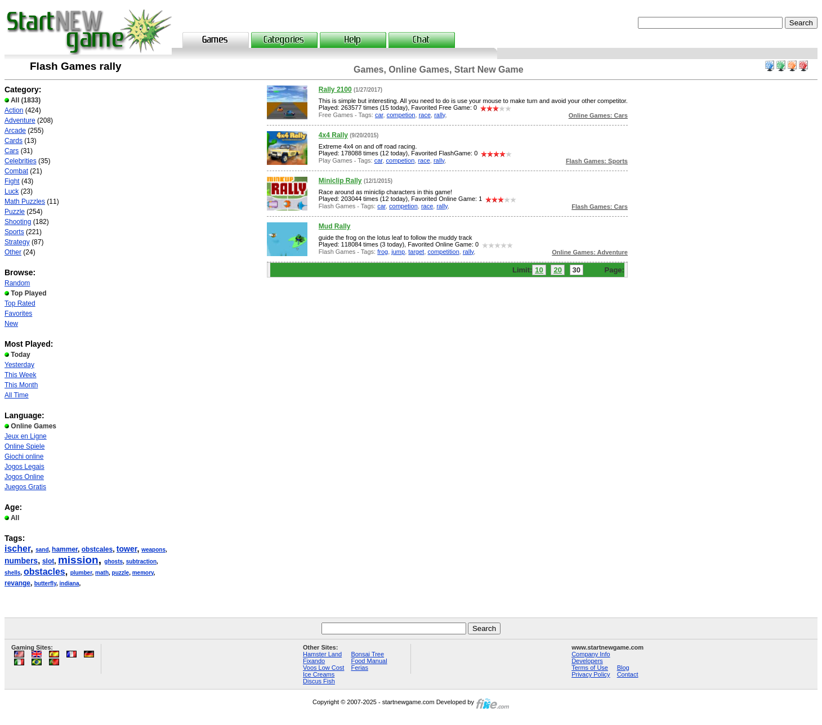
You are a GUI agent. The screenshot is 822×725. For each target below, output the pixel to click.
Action (14, 110)
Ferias (359, 667)
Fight (12, 181)
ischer (17, 548)
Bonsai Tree (367, 654)
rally (439, 114)
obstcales (97, 549)
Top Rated (20, 303)
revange (17, 583)
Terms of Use (589, 667)
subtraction (141, 561)
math (102, 573)
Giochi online (24, 456)
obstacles (44, 571)
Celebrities (21, 161)
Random (17, 283)
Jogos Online (24, 477)
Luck (12, 191)
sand (41, 550)
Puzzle (15, 212)
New (11, 324)
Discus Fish (319, 681)
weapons (153, 550)
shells (12, 573)
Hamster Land (322, 654)
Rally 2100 (335, 89)
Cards (14, 141)
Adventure (20, 120)
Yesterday (19, 365)
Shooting (18, 222)
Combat (16, 171)
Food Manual (369, 660)
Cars (12, 151)
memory (143, 573)
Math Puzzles (25, 201)
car (379, 114)
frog (382, 251)
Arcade (15, 131)
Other (13, 252)
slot (48, 561)
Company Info (590, 654)
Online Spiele (24, 446)
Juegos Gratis (25, 487)
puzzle (120, 573)
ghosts (113, 561)
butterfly (45, 583)
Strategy (17, 242)
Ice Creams (318, 674)
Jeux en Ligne (26, 436)
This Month (21, 385)
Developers (587, 660)
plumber (81, 573)
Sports (14, 232)
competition (443, 251)
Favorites (18, 313)
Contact (627, 674)
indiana (69, 583)
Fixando (314, 660)
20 (557, 270)
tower (127, 548)
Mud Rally (335, 226)
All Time (17, 395)
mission (78, 560)
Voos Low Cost (323, 667)
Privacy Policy (590, 674)
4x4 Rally (333, 135)
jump (398, 251)
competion (401, 114)
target (416, 251)
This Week (20, 375)
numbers (21, 560)
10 (539, 270)
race (425, 114)
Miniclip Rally (340, 181)
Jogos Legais (24, 467)
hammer (65, 549)
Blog (623, 667)
